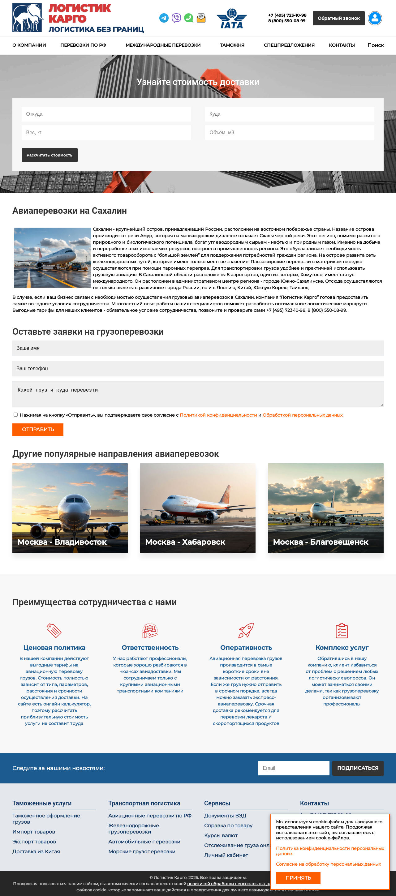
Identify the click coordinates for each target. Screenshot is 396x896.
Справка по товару (228, 826)
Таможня (232, 45)
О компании (29, 45)
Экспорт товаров (34, 842)
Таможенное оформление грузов (46, 819)
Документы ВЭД (225, 816)
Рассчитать (50, 155)
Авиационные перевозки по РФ (150, 816)
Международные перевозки (163, 45)
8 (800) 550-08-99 (286, 20)
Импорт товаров (33, 832)
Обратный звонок (339, 18)
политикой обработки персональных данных (234, 883)
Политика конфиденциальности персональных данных (330, 851)
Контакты (342, 45)
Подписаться (358, 768)
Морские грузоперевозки (141, 852)
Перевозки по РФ (83, 45)
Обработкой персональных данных (302, 415)
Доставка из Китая (36, 852)
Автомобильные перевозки (144, 842)
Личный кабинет (226, 855)
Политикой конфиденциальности (218, 415)
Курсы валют (221, 835)
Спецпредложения (289, 45)
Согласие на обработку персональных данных (328, 864)
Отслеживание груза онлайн (241, 845)
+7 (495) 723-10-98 (287, 15)
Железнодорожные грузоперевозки (133, 829)
